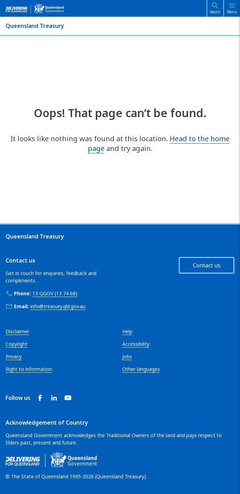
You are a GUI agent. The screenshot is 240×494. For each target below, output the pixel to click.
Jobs (127, 356)
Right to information (29, 369)
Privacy (14, 356)
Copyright (17, 344)
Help (127, 331)
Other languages (141, 369)
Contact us (206, 265)
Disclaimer (17, 331)
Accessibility (135, 344)
